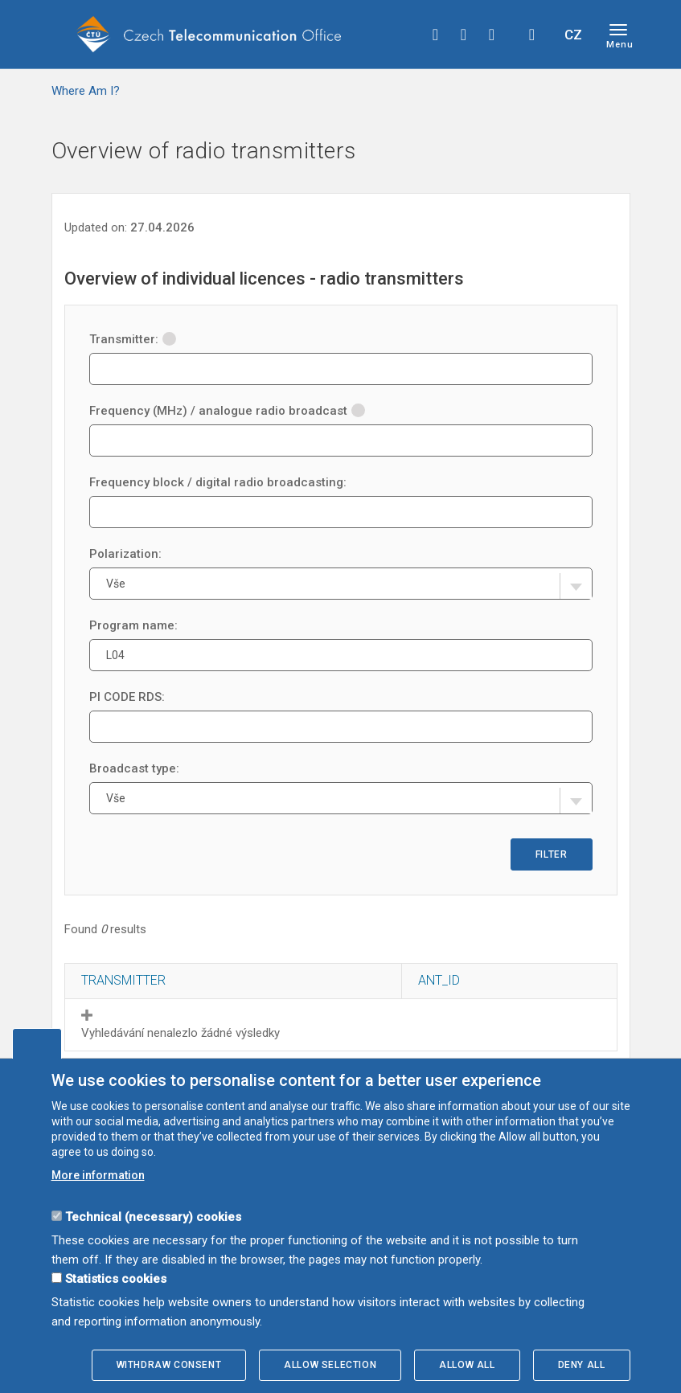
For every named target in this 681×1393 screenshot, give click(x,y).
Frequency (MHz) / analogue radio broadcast (227, 411)
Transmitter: (132, 339)
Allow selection (330, 1364)
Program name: (133, 625)
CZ (573, 35)
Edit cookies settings (37, 1043)
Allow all (466, 1364)
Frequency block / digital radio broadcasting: (218, 482)
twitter (464, 35)
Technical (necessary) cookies (153, 1217)
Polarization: (125, 554)
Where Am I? (85, 91)
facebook (436, 35)
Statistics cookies (115, 1279)
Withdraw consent (169, 1364)
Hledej (532, 35)
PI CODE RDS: (127, 697)
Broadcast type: (134, 768)
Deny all (581, 1364)
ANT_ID (439, 980)
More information (98, 1175)
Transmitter (123, 980)
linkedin (492, 35)
